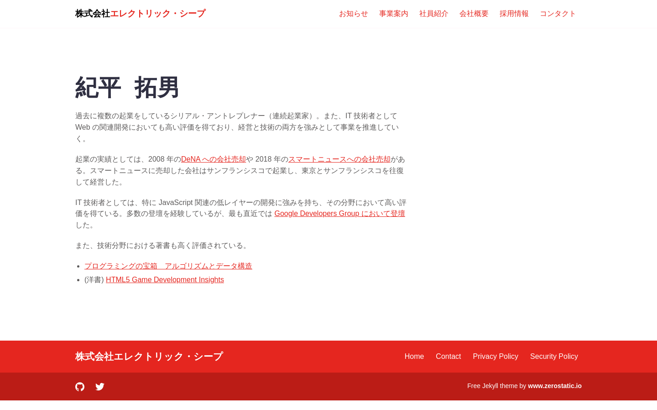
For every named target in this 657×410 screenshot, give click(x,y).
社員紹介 (433, 13)
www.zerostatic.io (555, 385)
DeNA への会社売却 (213, 159)
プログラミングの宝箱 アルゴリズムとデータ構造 (168, 266)
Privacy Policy (496, 356)
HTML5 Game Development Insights (165, 280)
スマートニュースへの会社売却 (339, 159)
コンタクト (558, 13)
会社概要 (474, 13)
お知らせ (353, 13)
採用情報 (514, 13)
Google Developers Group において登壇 (339, 213)
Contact (448, 356)
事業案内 (393, 13)
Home (414, 356)
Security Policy (554, 356)
